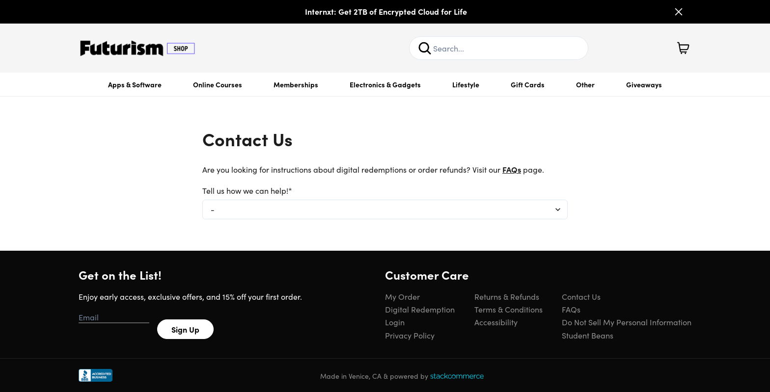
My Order (402, 296)
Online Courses (217, 84)
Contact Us (581, 296)
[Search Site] (498, 48)
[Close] (678, 12)
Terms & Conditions (508, 309)
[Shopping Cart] (683, 48)
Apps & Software (135, 84)
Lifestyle (465, 84)
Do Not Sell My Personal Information (626, 321)
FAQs (511, 169)
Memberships (296, 84)
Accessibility (496, 321)
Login (395, 321)
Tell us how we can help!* (247, 190)
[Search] (425, 48)
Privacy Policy (410, 335)
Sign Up (185, 329)
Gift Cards (528, 84)
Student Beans (587, 335)
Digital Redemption (420, 309)
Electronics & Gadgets (385, 84)
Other (585, 84)
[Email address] (114, 317)
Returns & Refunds (506, 296)
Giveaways (644, 84)
